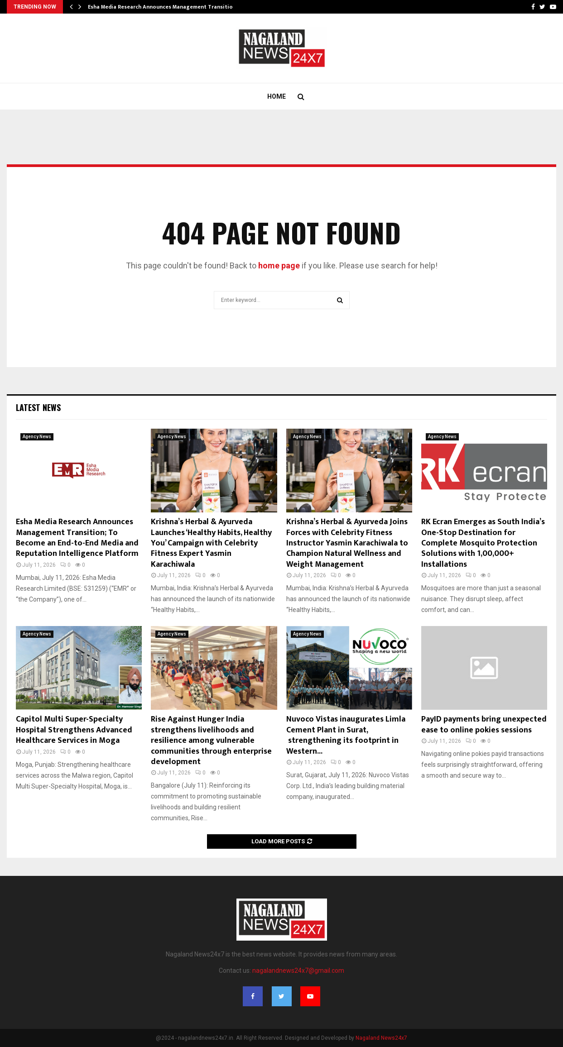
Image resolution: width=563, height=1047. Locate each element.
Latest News (38, 407)
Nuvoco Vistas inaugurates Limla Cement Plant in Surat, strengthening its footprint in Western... (345, 735)
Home (276, 96)
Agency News (37, 436)
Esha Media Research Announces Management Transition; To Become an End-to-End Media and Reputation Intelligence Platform (77, 537)
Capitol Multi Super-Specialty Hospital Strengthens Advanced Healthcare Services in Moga (74, 729)
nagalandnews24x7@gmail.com (298, 970)
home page (279, 265)
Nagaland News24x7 (381, 1038)
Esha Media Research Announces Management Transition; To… (169, 6)
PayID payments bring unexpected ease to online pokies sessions (484, 724)
